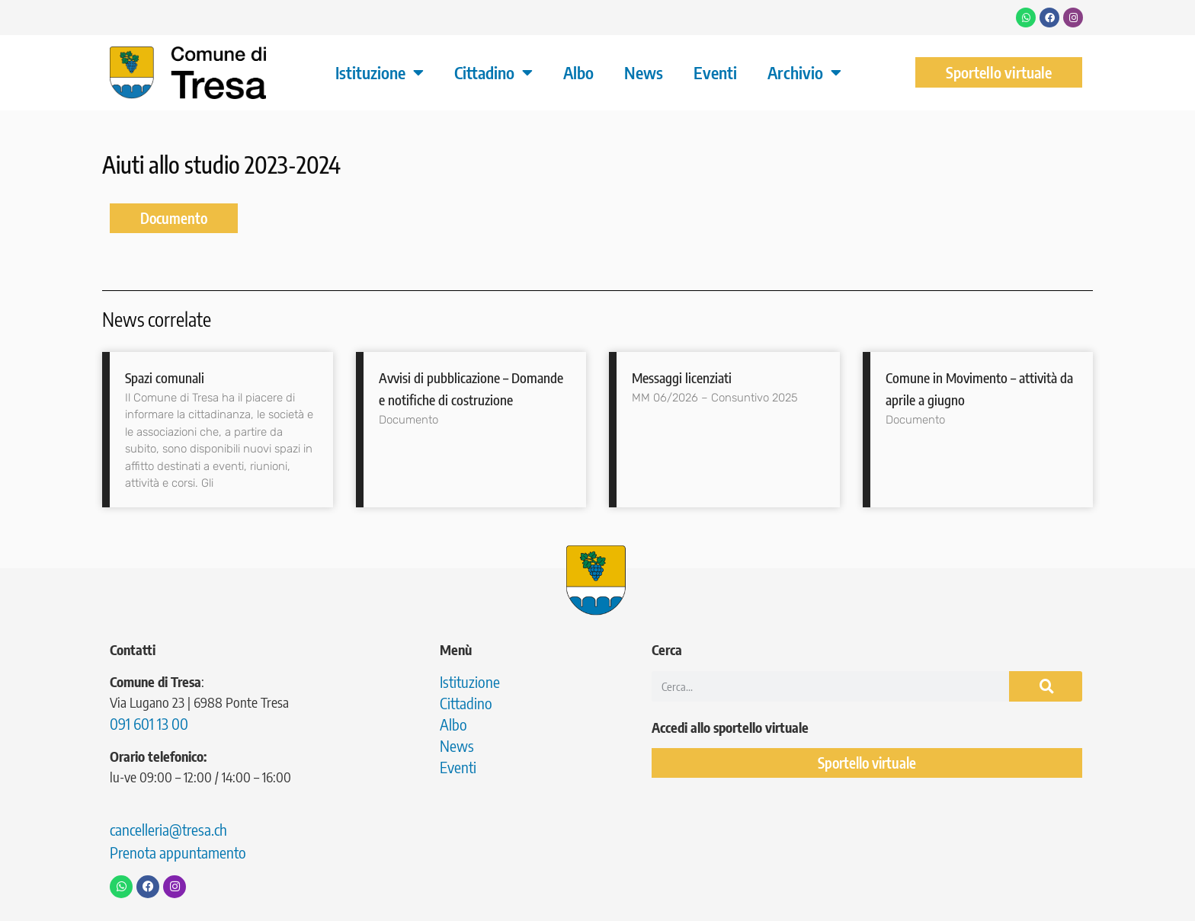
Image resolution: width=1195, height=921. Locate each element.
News (643, 72)
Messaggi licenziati (682, 377)
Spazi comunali (164, 377)
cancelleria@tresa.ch (168, 829)
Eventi (715, 72)
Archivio (804, 72)
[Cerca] (1045, 686)
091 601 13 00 (149, 723)
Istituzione (379, 72)
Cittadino (493, 72)
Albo (578, 72)
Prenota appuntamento (178, 852)
